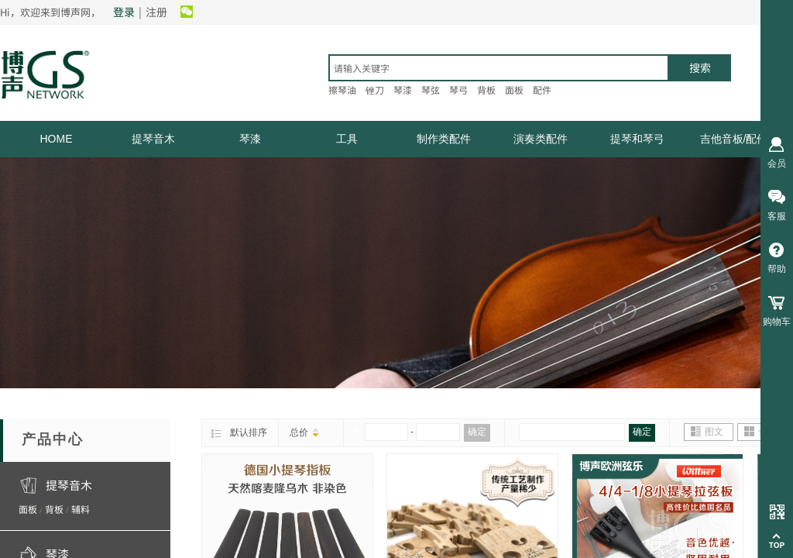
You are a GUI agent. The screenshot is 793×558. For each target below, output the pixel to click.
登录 (124, 11)
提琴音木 (153, 139)
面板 (28, 508)
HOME (56, 139)
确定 (477, 431)
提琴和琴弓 (637, 139)
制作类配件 (444, 139)
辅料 (80, 508)
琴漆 (250, 139)
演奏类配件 (540, 139)
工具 (347, 139)
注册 (156, 11)
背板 (54, 508)
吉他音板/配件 (734, 139)
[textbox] (498, 67)
